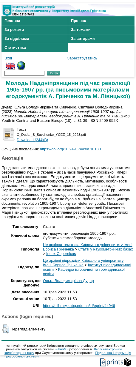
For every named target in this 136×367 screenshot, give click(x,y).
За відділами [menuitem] (16, 38)
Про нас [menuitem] (78, 20)
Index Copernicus (61, 253)
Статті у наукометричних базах (105, 249)
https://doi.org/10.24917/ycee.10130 (70, 149)
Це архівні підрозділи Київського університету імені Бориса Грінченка (83, 262)
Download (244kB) (32, 140)
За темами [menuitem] (81, 29)
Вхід (8, 58)
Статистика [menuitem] (15, 47)
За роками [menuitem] (14, 29)
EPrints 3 (62, 349)
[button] (5, 329)
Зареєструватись (82, 58)
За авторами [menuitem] (83, 38)
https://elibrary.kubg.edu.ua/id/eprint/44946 (79, 305)
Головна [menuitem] (12, 20)
